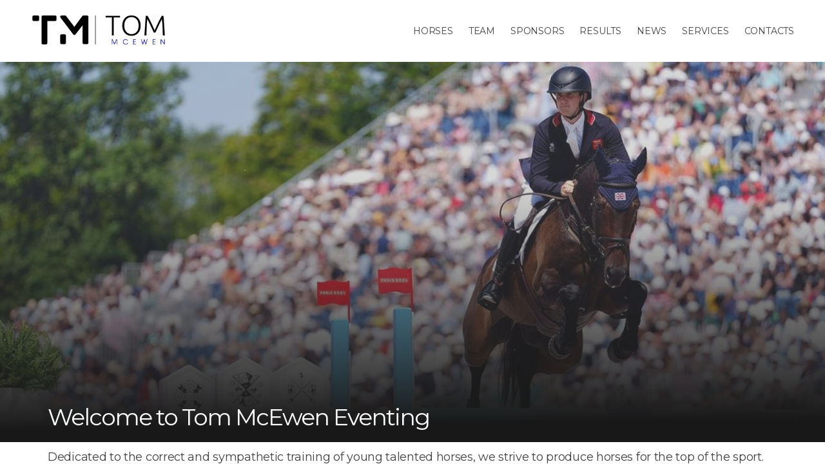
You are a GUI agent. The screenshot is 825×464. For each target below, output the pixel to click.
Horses (433, 31)
